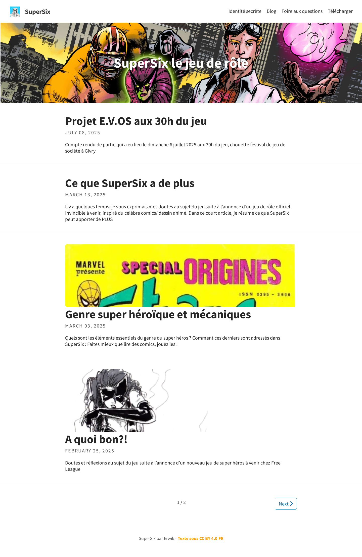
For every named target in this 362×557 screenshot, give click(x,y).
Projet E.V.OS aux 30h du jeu (136, 121)
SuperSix (37, 11)
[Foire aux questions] (302, 11)
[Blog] (271, 11)
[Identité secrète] (245, 11)
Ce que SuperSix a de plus (129, 183)
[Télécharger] (340, 11)
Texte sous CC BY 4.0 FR (200, 538)
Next (286, 503)
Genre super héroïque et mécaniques (158, 314)
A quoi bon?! (96, 439)
